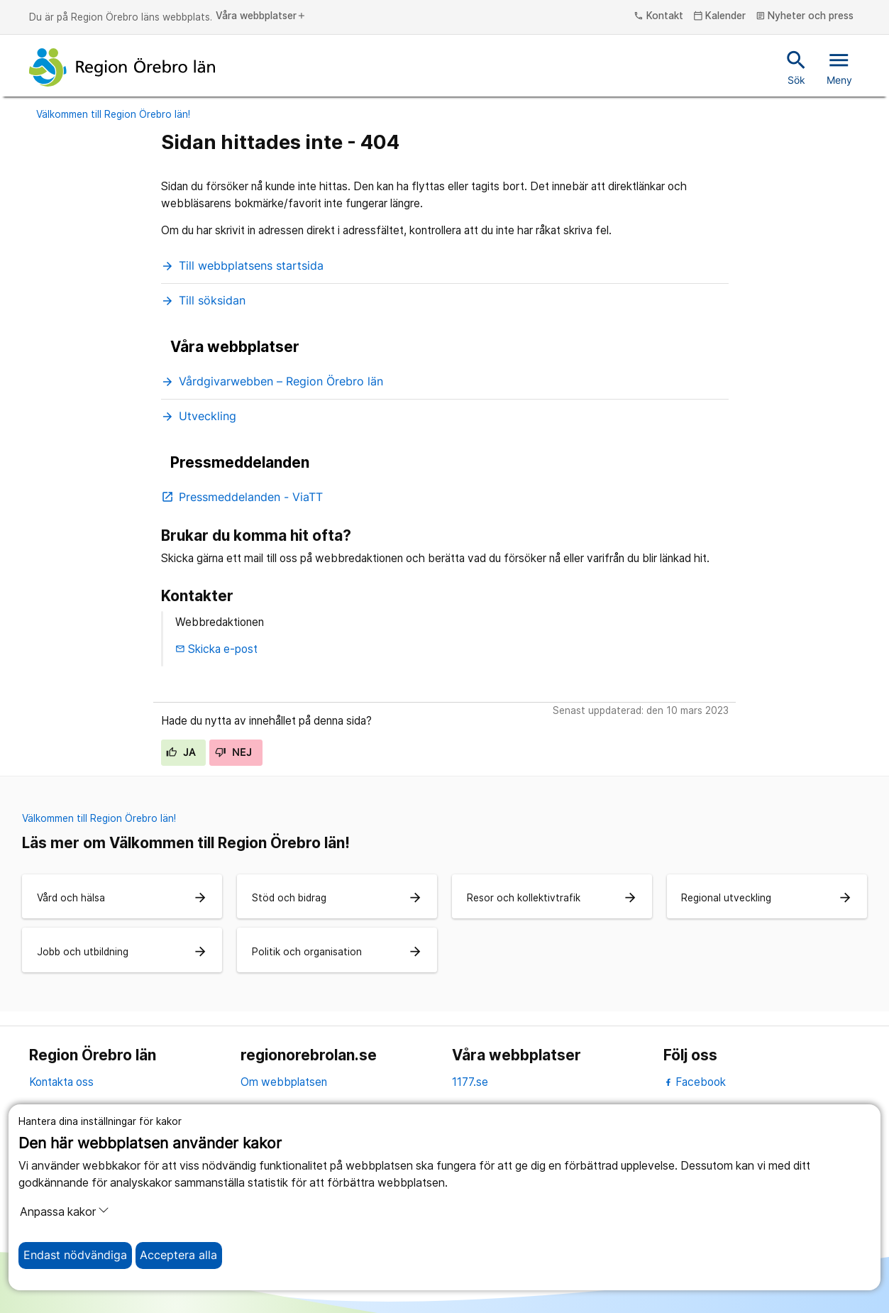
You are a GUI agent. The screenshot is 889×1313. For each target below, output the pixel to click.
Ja (180, 752)
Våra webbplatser (261, 16)
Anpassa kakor (64, 1211)
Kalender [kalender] (719, 16)
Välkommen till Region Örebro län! (113, 114)
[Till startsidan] (122, 67)
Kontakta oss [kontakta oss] (61, 1082)
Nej (233, 752)
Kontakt (658, 16)
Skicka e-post (216, 649)
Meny (839, 67)
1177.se (470, 1082)
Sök (796, 67)
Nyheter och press (805, 16)
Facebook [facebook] (695, 1082)
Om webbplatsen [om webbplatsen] (284, 1082)
